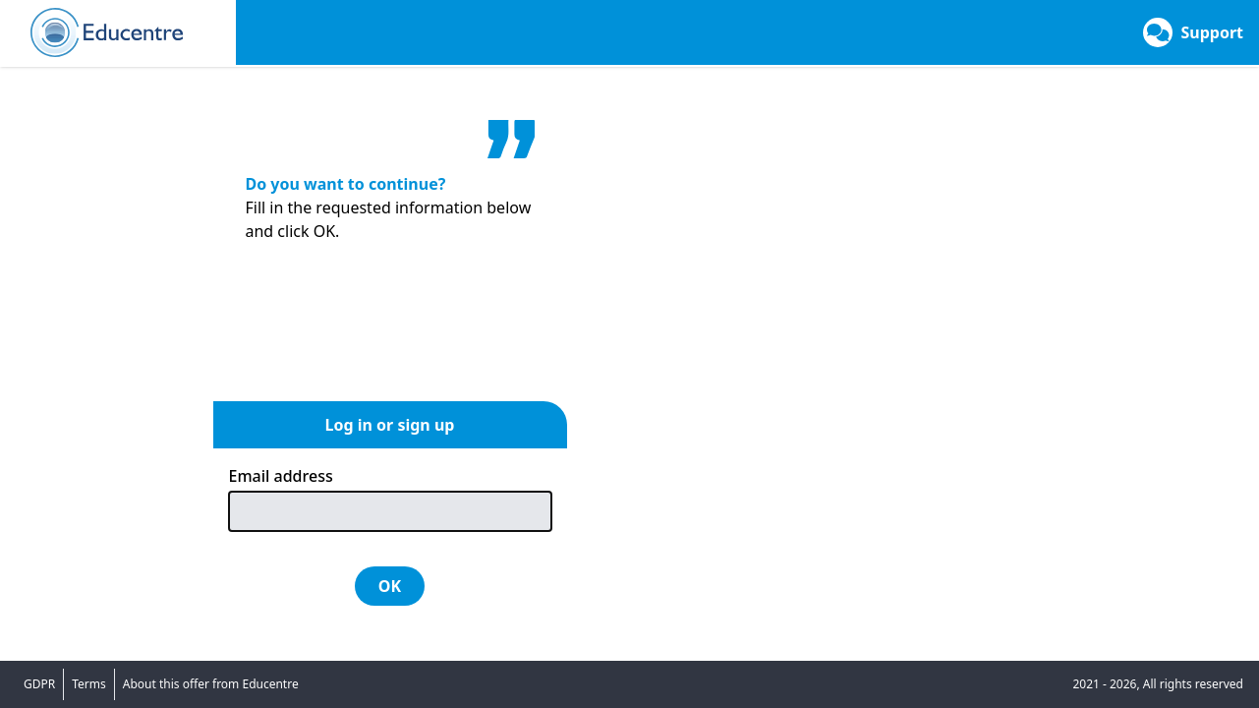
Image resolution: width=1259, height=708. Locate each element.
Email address (281, 476)
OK (389, 586)
